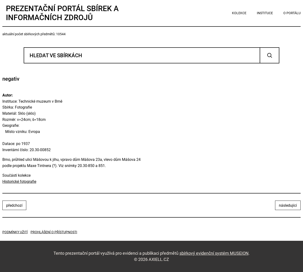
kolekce (239, 13)
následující (288, 205)
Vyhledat (269, 55)
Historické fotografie (19, 181)
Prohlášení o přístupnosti (54, 232)
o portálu (292, 13)
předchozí (14, 205)
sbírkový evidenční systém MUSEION (214, 253)
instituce (265, 13)
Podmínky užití (15, 232)
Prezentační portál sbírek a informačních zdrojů (62, 13)
